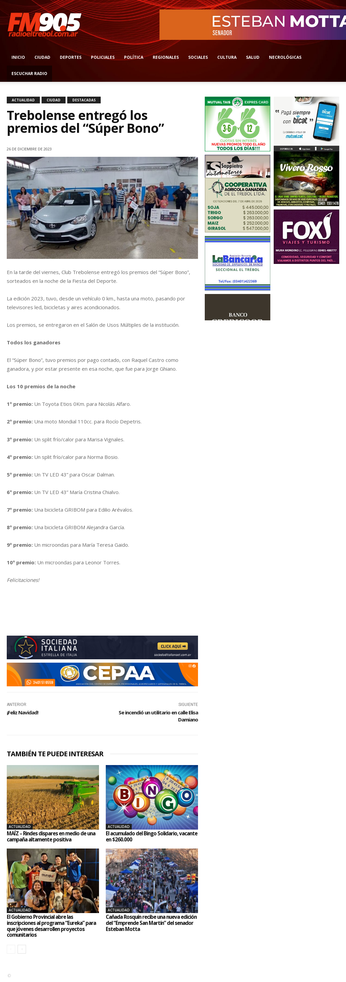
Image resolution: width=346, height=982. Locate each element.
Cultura (227, 57)
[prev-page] (11, 949)
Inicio (18, 57)
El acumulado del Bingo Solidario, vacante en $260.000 (145, 836)
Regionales (166, 57)
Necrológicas (285, 57)
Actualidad (23, 100)
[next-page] (22, 949)
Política (133, 57)
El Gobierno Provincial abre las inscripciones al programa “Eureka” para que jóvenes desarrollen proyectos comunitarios (48, 925)
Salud (253, 57)
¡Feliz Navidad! (22, 712)
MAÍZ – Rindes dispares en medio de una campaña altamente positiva (49, 836)
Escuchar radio (29, 73)
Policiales (103, 57)
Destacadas (84, 100)
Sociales (198, 57)
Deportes (70, 57)
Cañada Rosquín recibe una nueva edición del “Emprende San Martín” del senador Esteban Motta (151, 922)
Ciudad (42, 57)
